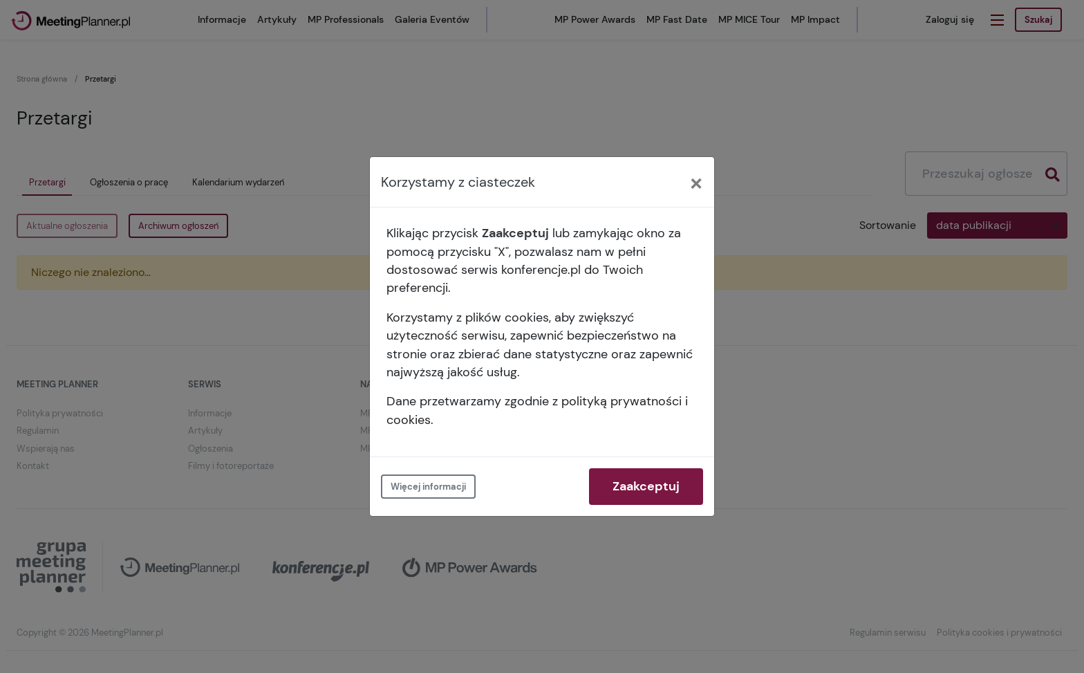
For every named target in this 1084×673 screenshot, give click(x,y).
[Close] (696, 182)
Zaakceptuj (646, 486)
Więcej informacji (428, 486)
